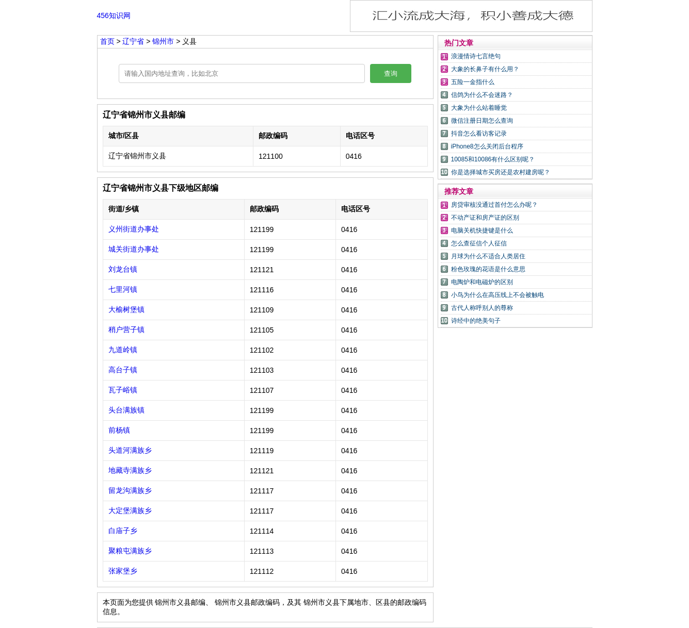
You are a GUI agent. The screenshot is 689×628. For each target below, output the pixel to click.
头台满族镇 (126, 410)
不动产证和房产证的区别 (485, 217)
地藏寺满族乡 (130, 470)
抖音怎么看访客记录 (479, 133)
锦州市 (164, 41)
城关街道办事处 (133, 249)
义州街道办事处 (133, 229)
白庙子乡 (122, 530)
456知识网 (114, 15)
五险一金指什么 (472, 82)
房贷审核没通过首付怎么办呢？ (494, 204)
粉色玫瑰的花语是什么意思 (488, 269)
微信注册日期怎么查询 (482, 120)
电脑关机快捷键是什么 (482, 230)
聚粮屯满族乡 (130, 551)
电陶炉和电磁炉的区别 (482, 282)
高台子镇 (122, 370)
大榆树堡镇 (126, 309)
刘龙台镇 (122, 269)
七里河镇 (122, 289)
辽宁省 (134, 41)
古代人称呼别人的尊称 (482, 307)
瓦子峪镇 (122, 390)
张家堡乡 (122, 571)
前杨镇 (119, 430)
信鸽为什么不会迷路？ (482, 94)
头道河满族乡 (130, 450)
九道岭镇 (122, 349)
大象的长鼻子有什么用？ (485, 69)
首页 (107, 41)
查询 (390, 73)
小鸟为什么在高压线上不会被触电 (497, 295)
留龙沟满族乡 (130, 490)
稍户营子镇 (126, 329)
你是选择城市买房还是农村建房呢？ (500, 172)
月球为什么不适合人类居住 (488, 256)
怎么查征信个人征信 (479, 243)
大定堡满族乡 (130, 510)
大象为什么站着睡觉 (479, 107)
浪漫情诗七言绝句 (476, 56)
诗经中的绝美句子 (476, 320)
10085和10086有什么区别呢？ (493, 159)
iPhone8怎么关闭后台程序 (487, 146)
